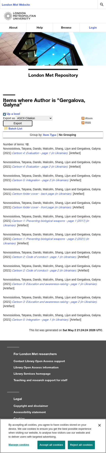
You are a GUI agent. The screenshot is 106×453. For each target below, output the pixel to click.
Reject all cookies (81, 446)
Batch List (12, 128)
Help (40, 27)
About (13, 27)
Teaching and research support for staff (40, 380)
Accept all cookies (51, 446)
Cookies (19, 418)
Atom (86, 118)
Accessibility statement (30, 412)
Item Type (49, 134)
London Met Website (16, 4)
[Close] (99, 427)
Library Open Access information (36, 367)
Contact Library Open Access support (39, 361)
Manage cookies (18, 446)
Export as (9, 118)
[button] (17, 123)
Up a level (11, 113)
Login (93, 27)
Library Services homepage (32, 373)
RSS (85, 122)
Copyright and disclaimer (31, 405)
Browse (66, 27)
